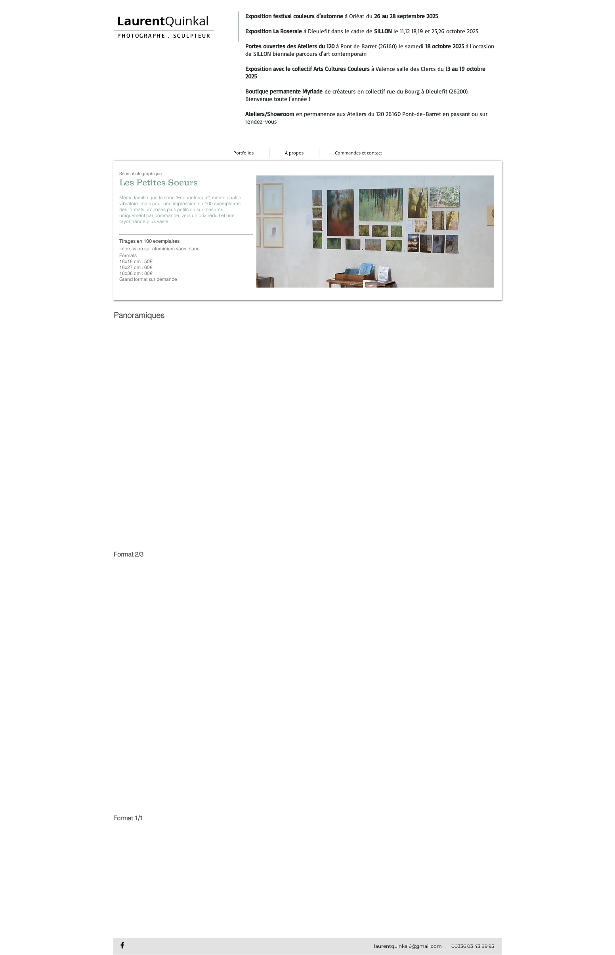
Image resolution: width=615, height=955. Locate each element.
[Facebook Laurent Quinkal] (122, 945)
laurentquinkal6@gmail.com (408, 946)
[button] (159, 349)
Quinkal (163, 21)
